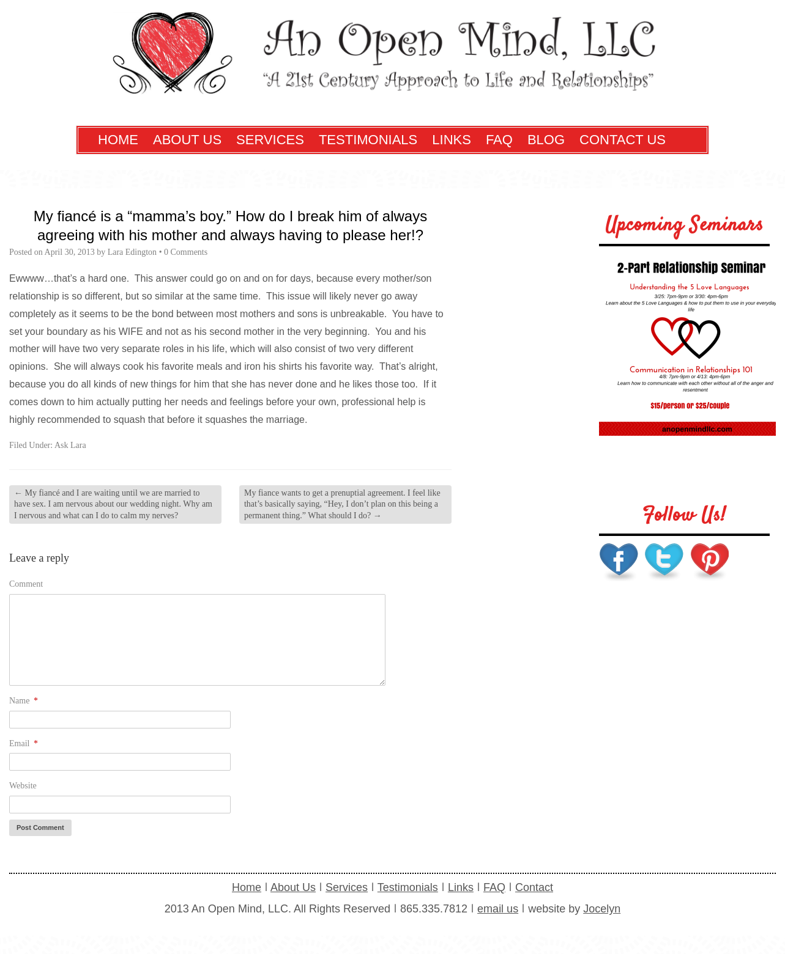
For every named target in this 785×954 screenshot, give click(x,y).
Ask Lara (70, 445)
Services (270, 139)
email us (497, 909)
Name (23, 700)
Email (23, 743)
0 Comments (185, 252)
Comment (26, 584)
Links (451, 139)
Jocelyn (601, 909)
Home (118, 139)
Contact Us (622, 139)
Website (23, 785)
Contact (534, 887)
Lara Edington (132, 252)
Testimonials (368, 139)
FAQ (499, 139)
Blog (546, 139)
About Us (187, 139)
